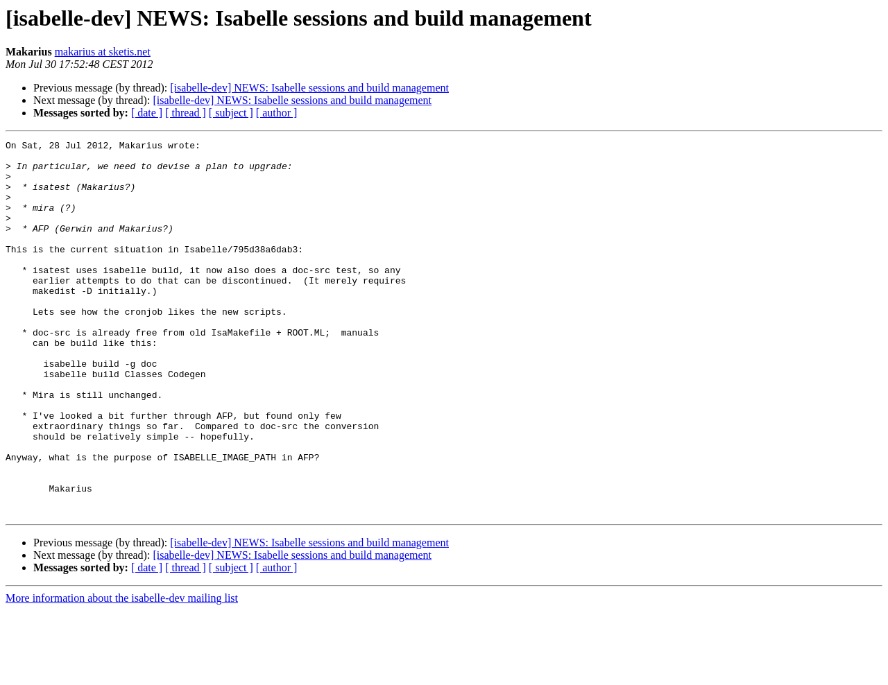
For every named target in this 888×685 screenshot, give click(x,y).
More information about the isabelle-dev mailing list (122, 673)
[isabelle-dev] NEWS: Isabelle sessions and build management (309, 88)
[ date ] (146, 113)
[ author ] (277, 113)
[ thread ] (185, 113)
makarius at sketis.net (103, 52)
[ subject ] (231, 113)
